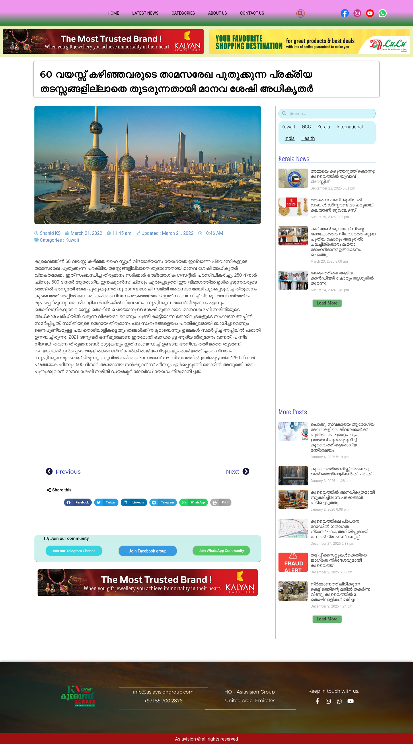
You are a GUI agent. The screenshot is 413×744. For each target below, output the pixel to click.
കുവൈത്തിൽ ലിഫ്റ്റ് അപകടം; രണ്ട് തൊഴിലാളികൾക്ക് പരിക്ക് (341, 471)
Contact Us (252, 13)
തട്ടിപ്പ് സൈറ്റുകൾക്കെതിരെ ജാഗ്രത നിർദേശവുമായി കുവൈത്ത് (339, 560)
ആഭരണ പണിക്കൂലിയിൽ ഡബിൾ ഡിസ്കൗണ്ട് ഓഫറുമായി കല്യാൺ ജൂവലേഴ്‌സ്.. (342, 205)
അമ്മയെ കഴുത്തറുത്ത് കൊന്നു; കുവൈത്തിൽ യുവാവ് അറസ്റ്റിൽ (343, 176)
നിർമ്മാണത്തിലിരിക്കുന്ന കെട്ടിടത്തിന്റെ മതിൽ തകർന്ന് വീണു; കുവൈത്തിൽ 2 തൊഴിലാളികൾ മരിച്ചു (340, 591)
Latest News (145, 13)
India (291, 138)
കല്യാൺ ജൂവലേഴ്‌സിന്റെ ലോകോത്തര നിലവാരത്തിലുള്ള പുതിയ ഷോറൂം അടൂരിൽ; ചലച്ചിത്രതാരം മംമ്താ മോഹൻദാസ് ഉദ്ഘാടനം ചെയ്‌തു (343, 241)
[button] (300, 13)
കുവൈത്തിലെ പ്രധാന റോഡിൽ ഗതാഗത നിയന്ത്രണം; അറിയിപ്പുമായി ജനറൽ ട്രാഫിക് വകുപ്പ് (339, 528)
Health (311, 138)
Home (113, 13)
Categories (183, 13)
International (356, 127)
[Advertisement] (147, 419)
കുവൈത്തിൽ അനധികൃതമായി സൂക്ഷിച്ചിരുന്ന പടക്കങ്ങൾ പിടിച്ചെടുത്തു (343, 497)
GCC (308, 127)
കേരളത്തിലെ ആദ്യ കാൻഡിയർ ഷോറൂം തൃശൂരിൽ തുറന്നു (342, 278)
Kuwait (72, 240)
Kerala (328, 127)
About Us (217, 13)
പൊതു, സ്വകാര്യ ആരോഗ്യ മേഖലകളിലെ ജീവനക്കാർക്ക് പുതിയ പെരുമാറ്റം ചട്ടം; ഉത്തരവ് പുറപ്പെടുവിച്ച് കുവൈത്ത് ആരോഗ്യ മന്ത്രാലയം (342, 436)
